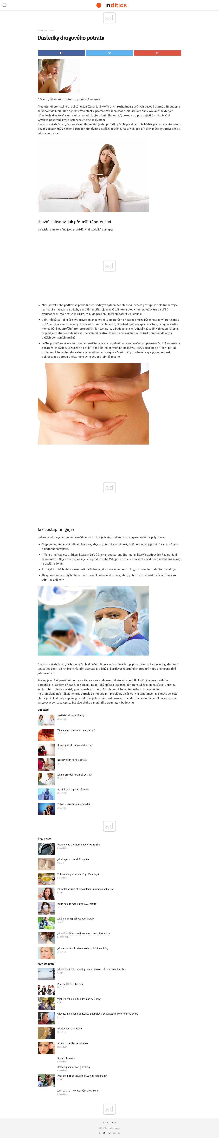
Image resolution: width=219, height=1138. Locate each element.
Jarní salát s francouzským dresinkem (78, 1090)
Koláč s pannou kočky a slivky (73, 1067)
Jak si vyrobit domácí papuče (73, 859)
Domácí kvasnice (66, 1058)
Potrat (52, 31)
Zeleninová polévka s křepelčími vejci (78, 874)
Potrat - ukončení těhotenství (73, 804)
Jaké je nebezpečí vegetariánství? (75, 918)
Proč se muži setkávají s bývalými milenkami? (82, 1075)
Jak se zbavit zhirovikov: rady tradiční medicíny (82, 948)
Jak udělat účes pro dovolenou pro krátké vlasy (83, 933)
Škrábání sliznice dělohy (70, 715)
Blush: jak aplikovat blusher (72, 1043)
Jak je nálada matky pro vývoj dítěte (76, 904)
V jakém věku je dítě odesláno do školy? (79, 999)
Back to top (109, 1122)
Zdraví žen (42, 31)
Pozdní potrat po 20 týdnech (73, 789)
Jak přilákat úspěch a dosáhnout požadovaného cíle (85, 889)
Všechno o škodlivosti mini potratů (76, 730)
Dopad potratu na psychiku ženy (75, 745)
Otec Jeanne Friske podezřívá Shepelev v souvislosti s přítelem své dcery (97, 1013)
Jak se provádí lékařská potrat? (74, 774)
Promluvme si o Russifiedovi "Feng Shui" (79, 844)
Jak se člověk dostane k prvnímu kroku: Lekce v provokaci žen (91, 969)
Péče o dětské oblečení (70, 984)
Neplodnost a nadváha (69, 1028)
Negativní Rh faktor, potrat (71, 759)
